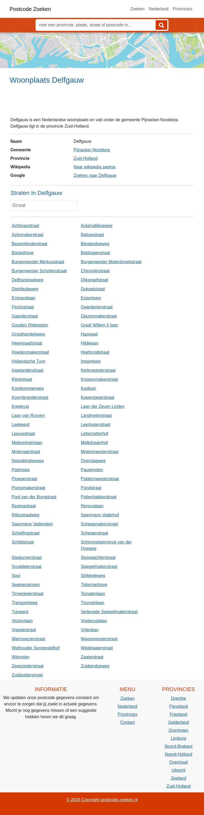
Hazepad (89, 334)
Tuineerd (20, 611)
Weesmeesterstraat (99, 639)
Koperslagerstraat (97, 397)
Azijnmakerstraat (27, 234)
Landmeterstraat (96, 415)
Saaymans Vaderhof (100, 515)
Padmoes (21, 469)
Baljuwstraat (92, 234)
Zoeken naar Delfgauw (95, 175)
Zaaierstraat (92, 657)
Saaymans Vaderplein (32, 524)
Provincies (182, 9)
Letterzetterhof (94, 433)
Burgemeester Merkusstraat (38, 262)
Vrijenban (90, 630)
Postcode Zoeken (30, 9)
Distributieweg (25, 289)
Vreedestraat (24, 630)
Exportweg (91, 298)
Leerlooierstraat (95, 424)
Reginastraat (24, 506)
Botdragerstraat (95, 252)
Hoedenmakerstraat (30, 352)
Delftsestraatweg (27, 280)
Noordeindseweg (28, 460)
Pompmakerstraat (28, 488)
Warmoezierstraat (28, 639)
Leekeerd (20, 424)
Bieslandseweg (95, 243)
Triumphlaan (92, 602)
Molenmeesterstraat (99, 451)
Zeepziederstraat (28, 666)
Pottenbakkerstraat (98, 497)
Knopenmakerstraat (99, 379)
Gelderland (178, 722)
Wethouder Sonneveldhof (36, 648)
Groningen (179, 730)
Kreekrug (20, 406)
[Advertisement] (102, 103)
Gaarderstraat (25, 316)
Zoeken (137, 9)
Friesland (178, 714)
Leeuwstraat (23, 433)
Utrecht (178, 770)
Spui (16, 575)
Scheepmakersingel (99, 524)
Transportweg (24, 602)
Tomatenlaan (93, 593)
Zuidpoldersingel (27, 675)
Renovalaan (92, 506)
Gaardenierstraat (97, 307)
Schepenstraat (94, 533)
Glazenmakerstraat (99, 316)
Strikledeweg (93, 575)
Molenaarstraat (26, 451)
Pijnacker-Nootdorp (92, 150)
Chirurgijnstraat (95, 271)
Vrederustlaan (94, 620)
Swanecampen (26, 584)
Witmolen (20, 657)
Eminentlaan (23, 298)
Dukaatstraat (93, 289)
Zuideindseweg (95, 666)
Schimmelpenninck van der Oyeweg (106, 545)
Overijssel (178, 762)
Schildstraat (23, 542)
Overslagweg (93, 460)
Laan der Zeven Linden (103, 406)
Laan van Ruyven (28, 415)
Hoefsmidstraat (95, 352)
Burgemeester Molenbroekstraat (111, 262)
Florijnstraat (23, 307)
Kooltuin (88, 388)
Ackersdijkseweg (96, 225)
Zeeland (178, 778)
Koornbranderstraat (30, 397)
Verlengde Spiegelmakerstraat (109, 611)
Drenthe (178, 698)
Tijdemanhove (94, 584)
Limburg (178, 738)
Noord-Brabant (179, 746)
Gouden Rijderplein (30, 325)
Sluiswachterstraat (98, 557)
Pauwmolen (92, 469)
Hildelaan (90, 343)
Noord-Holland (178, 754)
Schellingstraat (26, 533)
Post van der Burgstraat (34, 497)
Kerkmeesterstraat (98, 370)
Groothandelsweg (28, 334)
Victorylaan (22, 620)
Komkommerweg (28, 388)
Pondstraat (91, 488)
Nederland (158, 9)
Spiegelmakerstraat (99, 566)
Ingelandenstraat (27, 370)
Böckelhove (23, 252)
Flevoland (178, 706)
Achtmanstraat (25, 225)
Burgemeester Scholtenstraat (39, 271)
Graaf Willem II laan (99, 325)
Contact (127, 722)
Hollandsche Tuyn (28, 361)
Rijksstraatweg (25, 515)
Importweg (91, 361)
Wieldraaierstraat (97, 648)
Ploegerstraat (24, 479)
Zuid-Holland (86, 158)
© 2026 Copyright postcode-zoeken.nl (102, 799)
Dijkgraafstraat (94, 280)
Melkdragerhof (94, 442)
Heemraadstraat (27, 343)
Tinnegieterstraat (27, 593)
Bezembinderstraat (29, 243)
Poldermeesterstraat (100, 479)
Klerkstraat (22, 379)
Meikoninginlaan (27, 442)
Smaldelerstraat (26, 566)
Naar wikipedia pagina (94, 167)
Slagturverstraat (27, 557)
